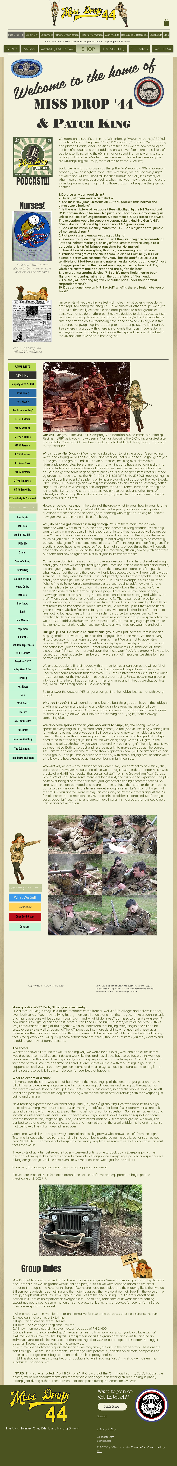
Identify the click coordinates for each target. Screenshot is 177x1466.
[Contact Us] (162, 48)
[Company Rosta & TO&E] (22, 384)
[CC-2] (23, 695)
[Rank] (22, 612)
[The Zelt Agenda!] (23, 749)
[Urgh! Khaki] (25, 907)
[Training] (23, 678)
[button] (167, 22)
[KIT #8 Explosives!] (22, 481)
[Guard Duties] (22, 587)
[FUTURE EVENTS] (22, 367)
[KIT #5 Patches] (22, 455)
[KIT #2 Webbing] (22, 428)
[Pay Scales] (22, 604)
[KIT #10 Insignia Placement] (22, 498)
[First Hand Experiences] (22, 645)
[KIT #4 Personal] (22, 446)
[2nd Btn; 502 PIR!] (22, 535)
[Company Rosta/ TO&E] (57, 48)
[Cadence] (23, 712)
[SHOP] (88, 49)
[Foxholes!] (22, 595)
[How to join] (22, 517)
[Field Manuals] (22, 620)
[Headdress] (23, 687)
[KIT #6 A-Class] (22, 463)
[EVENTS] (12, 48)
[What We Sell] (25, 897)
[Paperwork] (23, 629)
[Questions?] (25, 927)
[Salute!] (22, 553)
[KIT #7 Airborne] (22, 472)
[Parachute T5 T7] (23, 662)
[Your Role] (22, 526)
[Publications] (139, 48)
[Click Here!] (112, 1406)
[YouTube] (29, 48)
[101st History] (22, 402)
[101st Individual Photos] (23, 758)
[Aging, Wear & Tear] (23, 669)
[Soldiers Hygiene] (22, 579)
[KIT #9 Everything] (22, 490)
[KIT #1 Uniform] (22, 419)
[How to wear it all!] (23, 507)
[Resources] (23, 730)
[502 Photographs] (23, 721)
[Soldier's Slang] (22, 561)
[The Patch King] (113, 48)
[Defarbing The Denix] (25, 888)
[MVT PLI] (22, 375)
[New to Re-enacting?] (22, 410)
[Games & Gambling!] (22, 739)
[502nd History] (22, 393)
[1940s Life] (22, 544)
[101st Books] (23, 703)
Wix (99, 1451)
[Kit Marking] (22, 570)
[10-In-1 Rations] (23, 653)
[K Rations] (23, 637)
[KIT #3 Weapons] (22, 437)
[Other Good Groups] (25, 917)
